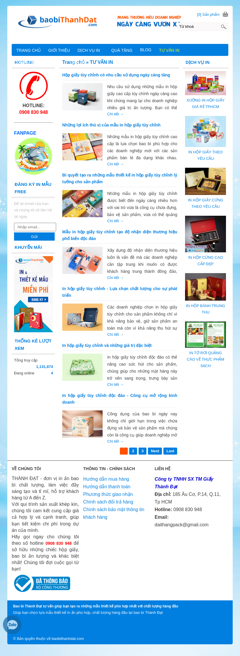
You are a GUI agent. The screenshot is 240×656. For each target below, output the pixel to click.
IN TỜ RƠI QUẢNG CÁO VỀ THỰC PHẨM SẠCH (205, 359)
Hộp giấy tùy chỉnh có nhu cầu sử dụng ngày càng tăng (116, 75)
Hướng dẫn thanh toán (107, 486)
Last (170, 451)
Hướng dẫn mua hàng (106, 479)
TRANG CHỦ (28, 50)
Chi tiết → (115, 114)
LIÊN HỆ (77, 63)
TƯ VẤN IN (169, 50)
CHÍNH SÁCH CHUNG (37, 62)
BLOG (145, 49)
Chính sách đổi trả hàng (108, 501)
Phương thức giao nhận (108, 494)
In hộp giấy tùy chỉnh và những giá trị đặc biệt (107, 345)
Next (155, 451)
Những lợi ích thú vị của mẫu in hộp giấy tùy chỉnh (111, 125)
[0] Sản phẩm (208, 14)
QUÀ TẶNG (122, 50)
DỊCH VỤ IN (88, 50)
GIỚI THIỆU (59, 50)
